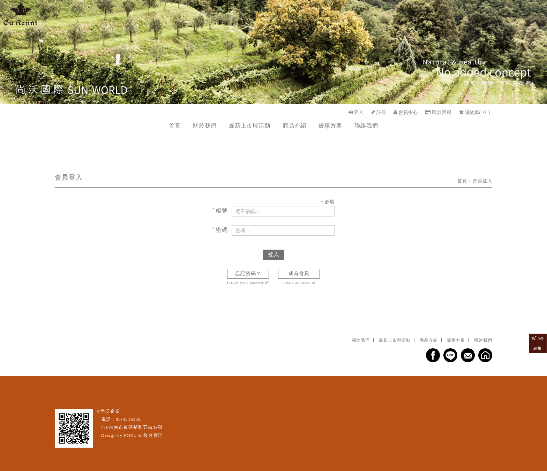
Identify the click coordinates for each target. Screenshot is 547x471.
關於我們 (205, 126)
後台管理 (153, 435)
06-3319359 (128, 419)
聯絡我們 (366, 126)
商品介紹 (294, 126)
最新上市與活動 (249, 126)
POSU (130, 435)
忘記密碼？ (248, 273)
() (474, 112)
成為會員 (299, 273)
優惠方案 (330, 126)
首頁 (175, 126)
